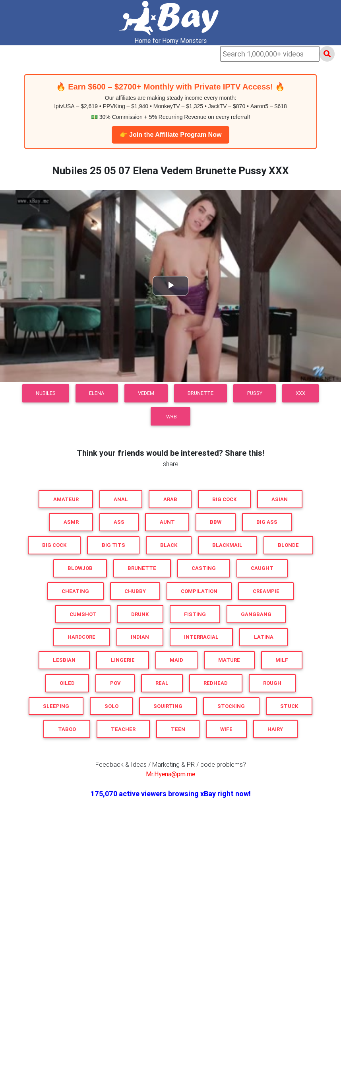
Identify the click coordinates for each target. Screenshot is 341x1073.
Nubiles (46, 393)
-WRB (171, 416)
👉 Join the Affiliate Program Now (171, 134)
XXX (300, 393)
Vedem (146, 393)
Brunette (200, 393)
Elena (96, 393)
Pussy (254, 393)
